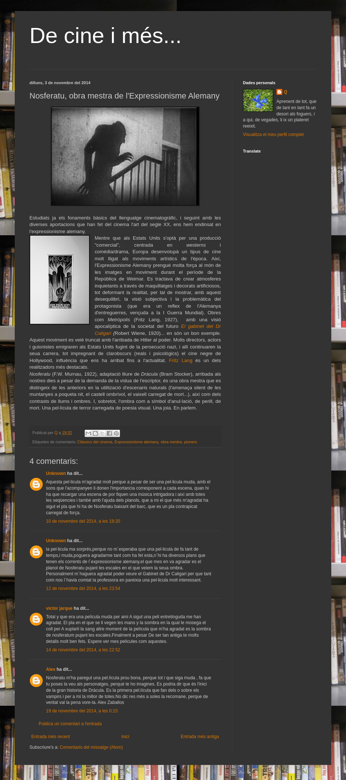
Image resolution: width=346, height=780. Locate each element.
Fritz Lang (180, 360)
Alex (50, 669)
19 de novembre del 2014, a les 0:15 (82, 710)
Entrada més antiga (200, 736)
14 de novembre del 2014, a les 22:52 (83, 649)
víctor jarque (59, 608)
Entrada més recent (50, 736)
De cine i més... (105, 35)
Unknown (56, 473)
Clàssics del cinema (94, 442)
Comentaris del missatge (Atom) (91, 747)
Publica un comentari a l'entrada (70, 723)
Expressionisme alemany (136, 442)
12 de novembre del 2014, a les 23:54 (83, 588)
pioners (190, 442)
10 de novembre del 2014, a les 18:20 (83, 521)
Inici (125, 736)
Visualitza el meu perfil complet (273, 134)
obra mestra (171, 442)
